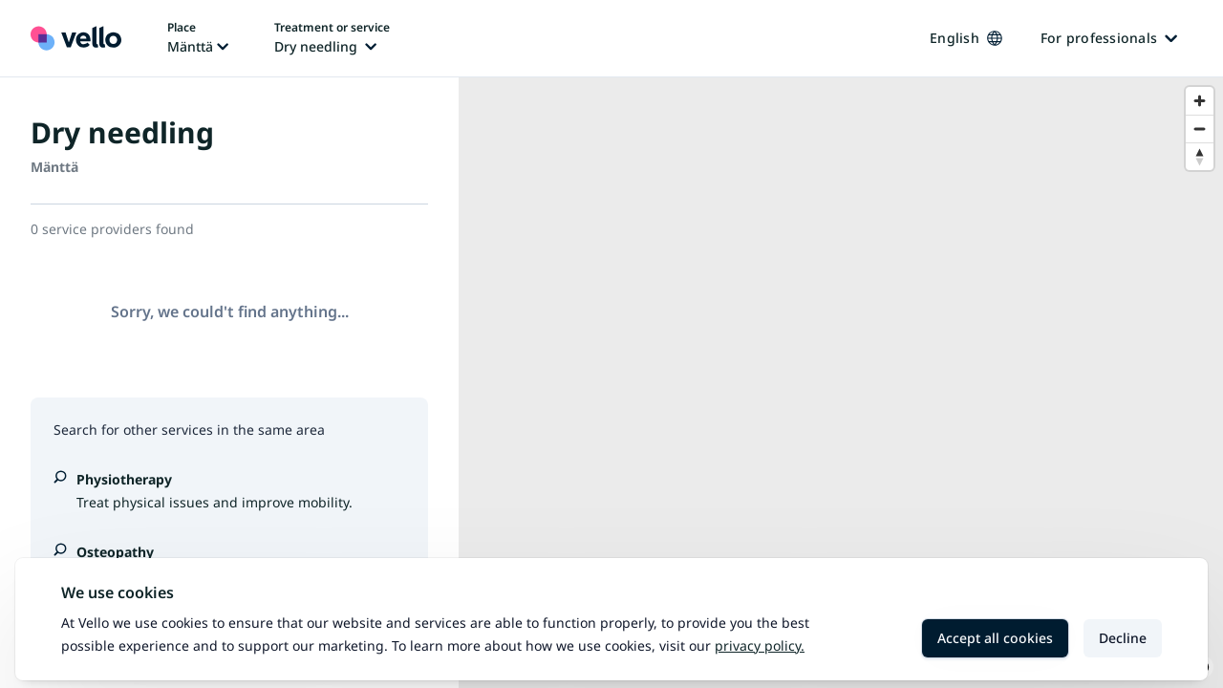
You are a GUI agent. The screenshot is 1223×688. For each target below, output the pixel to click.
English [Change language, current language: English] (966, 38)
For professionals (1109, 38)
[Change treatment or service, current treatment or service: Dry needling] (332, 38)
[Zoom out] (1199, 128)
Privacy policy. (760, 645)
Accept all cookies (995, 638)
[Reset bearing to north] (1199, 156)
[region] (841, 382)
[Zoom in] (1199, 101)
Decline (1123, 638)
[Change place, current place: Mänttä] (198, 38)
